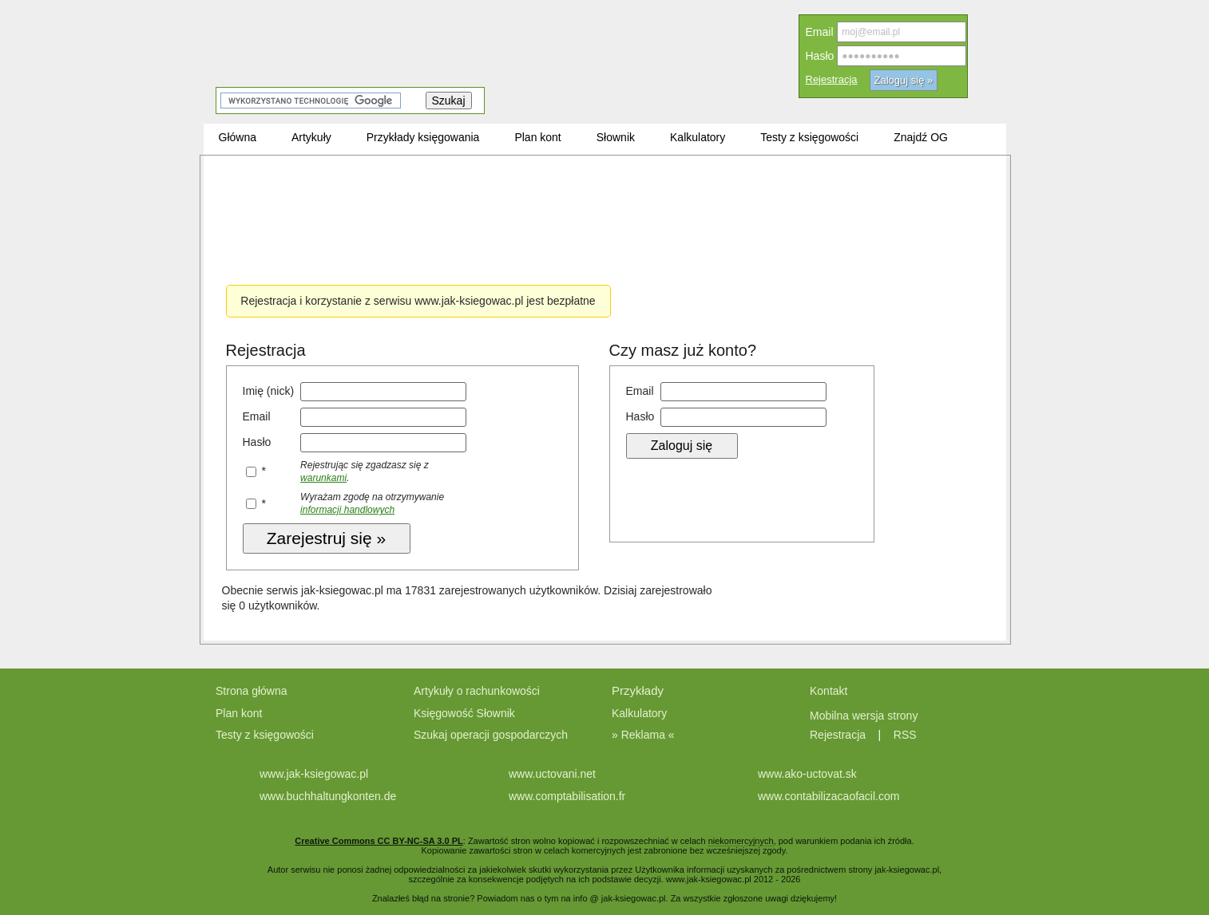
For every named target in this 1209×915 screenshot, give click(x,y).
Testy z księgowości (265, 734)
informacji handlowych (347, 509)
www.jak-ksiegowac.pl (314, 773)
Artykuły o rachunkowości (477, 690)
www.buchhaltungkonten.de (328, 796)
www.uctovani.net (552, 773)
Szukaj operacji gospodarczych (491, 734)
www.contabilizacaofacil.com (828, 796)
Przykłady (638, 690)
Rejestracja (832, 79)
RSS (905, 734)
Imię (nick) (269, 391)
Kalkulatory (639, 713)
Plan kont (239, 713)
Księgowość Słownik (464, 713)
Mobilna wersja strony (865, 715)
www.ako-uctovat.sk (807, 773)
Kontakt (828, 690)
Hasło (820, 55)
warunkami (323, 477)
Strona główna (251, 690)
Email (820, 32)
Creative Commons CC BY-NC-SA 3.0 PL (378, 841)
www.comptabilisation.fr (567, 796)
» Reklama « (643, 734)
